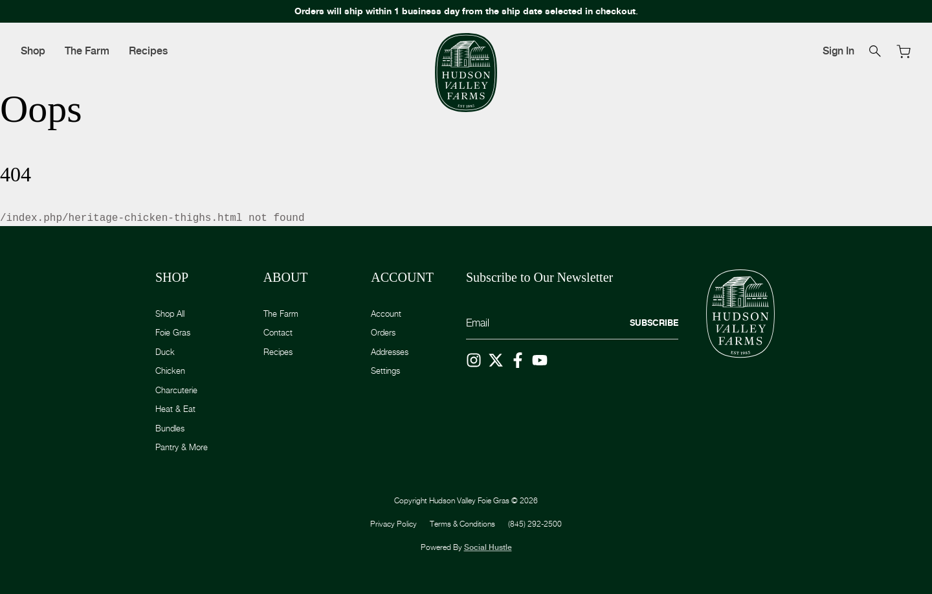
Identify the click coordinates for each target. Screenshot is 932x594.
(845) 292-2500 (535, 524)
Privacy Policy (393, 524)
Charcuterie (176, 390)
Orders (383, 332)
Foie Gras (172, 332)
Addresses (389, 352)
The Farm (87, 51)
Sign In (838, 51)
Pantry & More (181, 447)
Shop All (169, 313)
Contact (278, 332)
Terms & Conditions (462, 524)
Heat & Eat (175, 409)
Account (386, 313)
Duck (165, 352)
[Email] (572, 323)
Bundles (169, 428)
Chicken (170, 370)
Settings (385, 370)
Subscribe (654, 322)
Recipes (148, 51)
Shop (33, 51)
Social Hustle (488, 547)
